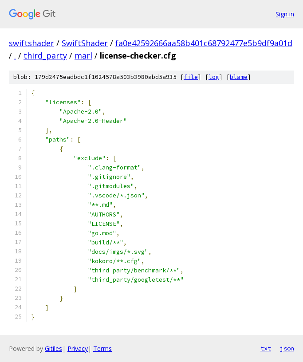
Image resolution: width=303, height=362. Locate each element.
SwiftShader (85, 43)
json (287, 348)
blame (239, 77)
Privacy (77, 348)
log (214, 77)
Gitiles (53, 348)
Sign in (284, 14)
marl (83, 55)
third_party (45, 55)
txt (265, 348)
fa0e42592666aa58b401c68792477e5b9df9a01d (203, 43)
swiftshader (31, 43)
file (191, 77)
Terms (102, 348)
